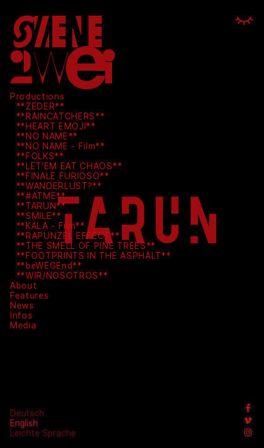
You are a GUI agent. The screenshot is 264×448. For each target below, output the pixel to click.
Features (29, 296)
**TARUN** (41, 206)
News (22, 305)
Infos (21, 315)
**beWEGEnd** (49, 266)
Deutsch (27, 413)
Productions (37, 96)
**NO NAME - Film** (60, 146)
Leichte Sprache (43, 433)
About (23, 286)
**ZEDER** (40, 106)
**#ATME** (41, 196)
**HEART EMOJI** (56, 126)
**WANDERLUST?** (59, 186)
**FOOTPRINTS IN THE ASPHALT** (93, 256)
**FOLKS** (40, 156)
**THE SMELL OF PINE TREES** (86, 246)
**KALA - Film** (50, 226)
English (24, 423)
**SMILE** (39, 216)
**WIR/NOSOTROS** (62, 276)
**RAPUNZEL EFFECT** (68, 236)
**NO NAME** (47, 136)
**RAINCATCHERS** (60, 116)
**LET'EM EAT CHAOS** (69, 166)
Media (23, 325)
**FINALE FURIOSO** (63, 176)
